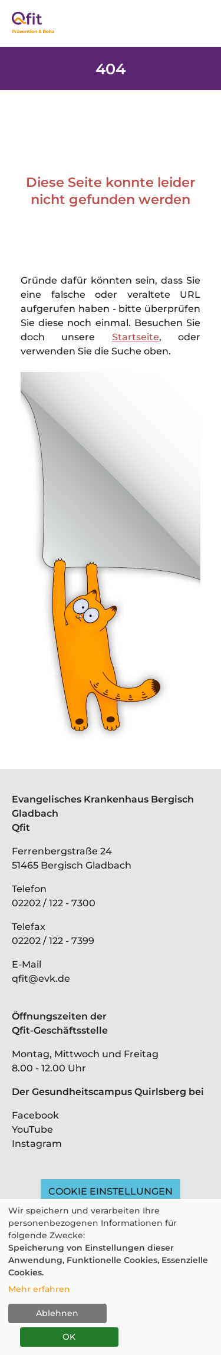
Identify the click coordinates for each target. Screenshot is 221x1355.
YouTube (32, 1129)
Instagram (37, 1143)
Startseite (135, 337)
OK (68, 1336)
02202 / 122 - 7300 (53, 903)
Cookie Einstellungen (110, 1191)
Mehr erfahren (39, 1289)
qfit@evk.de (41, 978)
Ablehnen (57, 1313)
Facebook (35, 1115)
